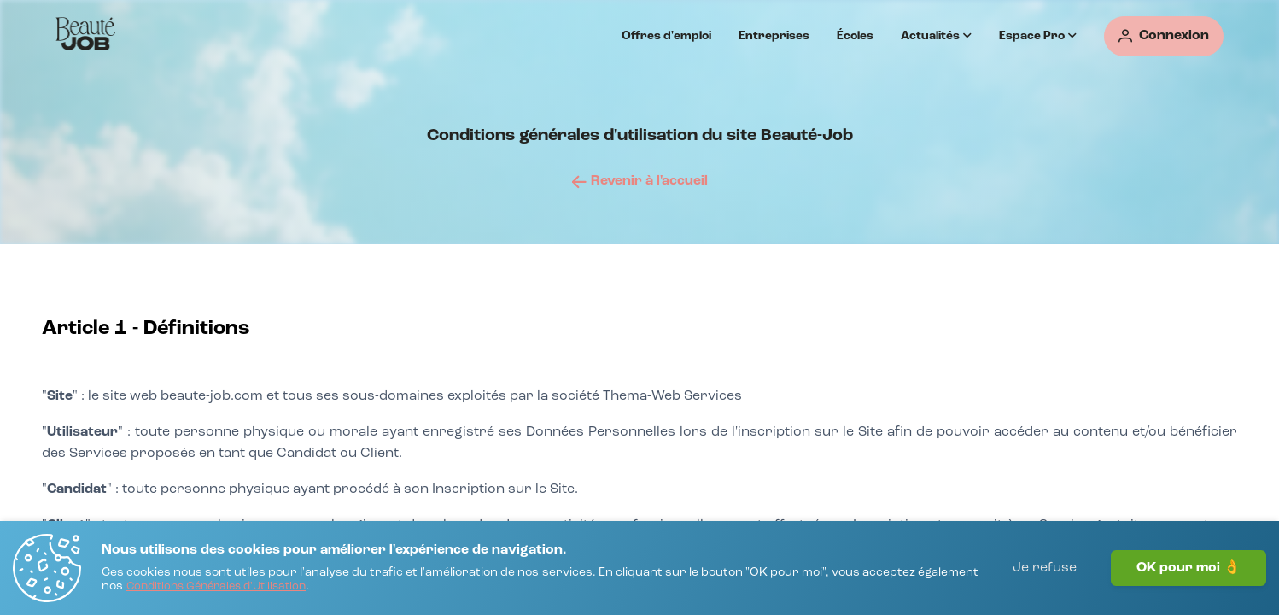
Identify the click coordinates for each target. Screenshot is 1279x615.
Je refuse (1045, 568)
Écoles (855, 36)
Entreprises (774, 36)
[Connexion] (1164, 36)
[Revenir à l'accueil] (640, 181)
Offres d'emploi (666, 36)
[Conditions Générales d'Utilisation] (216, 587)
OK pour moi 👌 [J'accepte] (1188, 568)
